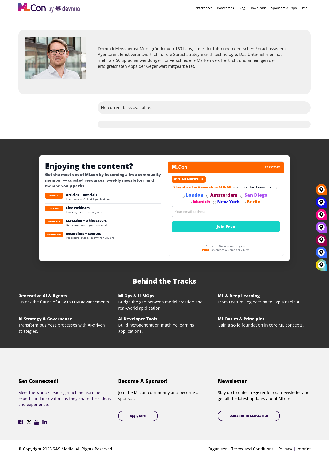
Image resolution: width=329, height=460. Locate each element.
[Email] (226, 211)
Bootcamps (225, 8)
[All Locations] (321, 265)
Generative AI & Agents (42, 295)
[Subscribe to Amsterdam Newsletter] (207, 196)
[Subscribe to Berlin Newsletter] (244, 202)
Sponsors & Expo (284, 8)
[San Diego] (321, 229)
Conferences (202, 8)
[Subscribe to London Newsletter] (183, 196)
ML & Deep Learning (239, 295)
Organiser (217, 449)
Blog (242, 8)
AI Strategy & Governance (45, 318)
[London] (321, 254)
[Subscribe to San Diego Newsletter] (241, 196)
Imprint (304, 449)
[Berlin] (321, 191)
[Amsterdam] (321, 241)
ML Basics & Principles (241, 318)
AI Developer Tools (137, 318)
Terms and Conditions (252, 449)
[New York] (321, 204)
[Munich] (321, 216)
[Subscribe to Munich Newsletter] (190, 202)
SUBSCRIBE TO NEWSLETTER (249, 416)
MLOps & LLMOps (136, 295)
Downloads (258, 8)
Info (304, 8)
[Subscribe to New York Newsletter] (214, 202)
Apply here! (138, 416)
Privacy (285, 449)
